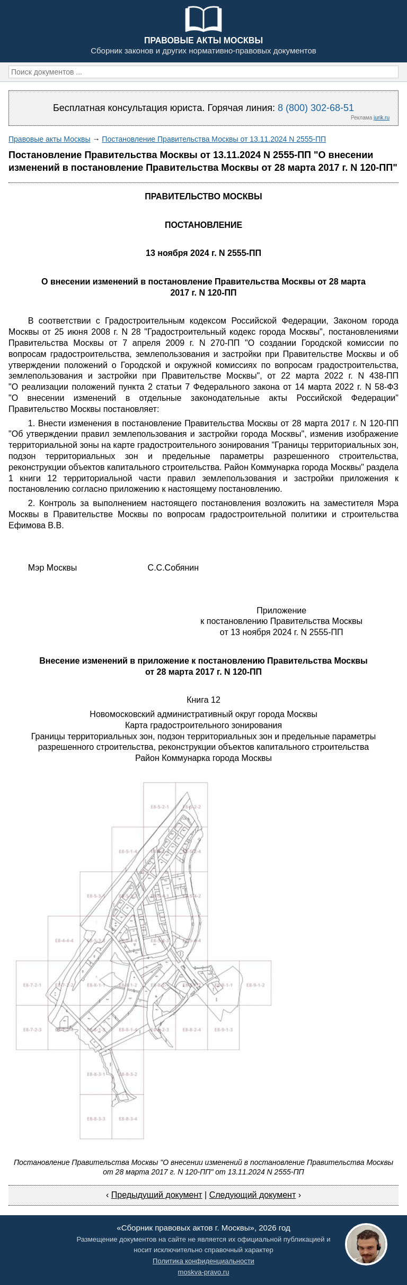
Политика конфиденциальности (203, 1261)
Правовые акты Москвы (49, 139)
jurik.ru (382, 118)
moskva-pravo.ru (203, 1272)
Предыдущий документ (156, 1194)
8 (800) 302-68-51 (316, 108)
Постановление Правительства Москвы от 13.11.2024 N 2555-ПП (214, 139)
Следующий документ (252, 1194)
